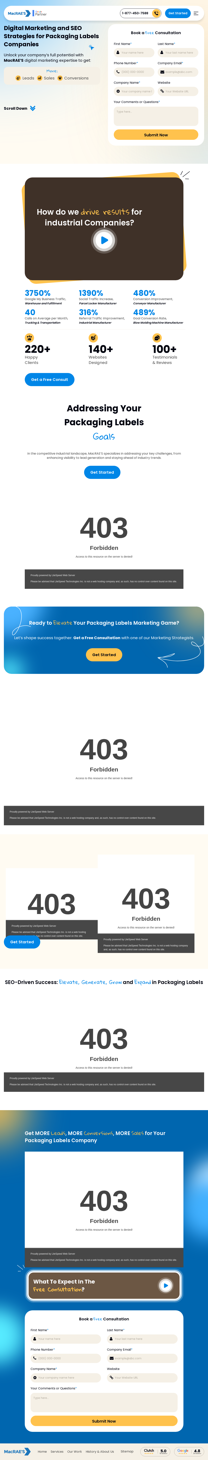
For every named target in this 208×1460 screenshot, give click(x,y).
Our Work (74, 1451)
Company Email (170, 63)
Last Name (166, 44)
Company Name (127, 83)
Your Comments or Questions (137, 102)
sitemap (127, 1451)
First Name (123, 44)
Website (164, 83)
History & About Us (100, 1451)
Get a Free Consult (49, 379)
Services (57, 1451)
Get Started (178, 13)
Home (42, 1451)
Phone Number (126, 63)
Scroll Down (19, 108)
